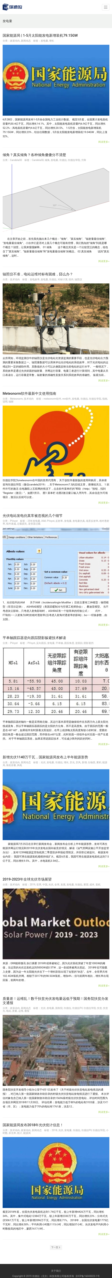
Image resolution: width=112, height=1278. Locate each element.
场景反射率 (92, 520)
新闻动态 (26, 40)
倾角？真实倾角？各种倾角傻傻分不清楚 (34, 155)
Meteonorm (16, 398)
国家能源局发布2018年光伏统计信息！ (33, 1125)
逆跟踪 (79, 643)
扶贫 (99, 1008)
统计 (19, 1133)
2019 (32, 884)
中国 (44, 884)
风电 (19, 765)
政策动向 (15, 40)
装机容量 (11, 765)
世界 (38, 884)
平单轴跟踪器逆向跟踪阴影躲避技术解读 (34, 638)
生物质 (91, 762)
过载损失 (22, 523)
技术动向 (15, 279)
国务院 (59, 1008)
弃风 (78, 762)
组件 (71, 279)
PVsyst (14, 520)
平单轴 (59, 643)
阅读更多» (103, 141)
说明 (5, 401)
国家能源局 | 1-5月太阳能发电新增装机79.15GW (40, 35)
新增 (84, 762)
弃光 (72, 762)
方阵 (83, 160)
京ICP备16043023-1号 (87, 1276)
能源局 (27, 1133)
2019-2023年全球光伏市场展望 (27, 879)
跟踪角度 (69, 643)
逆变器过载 (34, 523)
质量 (14, 1010)
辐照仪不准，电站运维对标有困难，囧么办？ (38, 274)
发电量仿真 (79, 520)
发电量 (44, 40)
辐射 (11, 401)
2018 (54, 1130)
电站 (8, 1010)
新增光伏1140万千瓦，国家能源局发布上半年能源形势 (45, 757)
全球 (56, 884)
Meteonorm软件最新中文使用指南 (29, 393)
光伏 (43, 762)
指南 (104, 398)
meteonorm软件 (52, 398)
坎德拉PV (77, 1008)
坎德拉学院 (74, 160)
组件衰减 (11, 523)
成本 (91, 884)
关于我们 (56, 1270)
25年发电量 (33, 520)
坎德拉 (63, 160)
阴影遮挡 (89, 643)
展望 (85, 884)
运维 (20, 1010)
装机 (98, 884)
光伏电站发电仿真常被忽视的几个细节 (33, 516)
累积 (98, 762)
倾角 (47, 160)
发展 (63, 884)
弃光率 (12, 1133)
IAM (43, 520)
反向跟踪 (41, 643)
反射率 (59, 520)
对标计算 (63, 279)
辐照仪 (78, 279)
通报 (26, 1010)
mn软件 (66, 398)
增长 (51, 40)
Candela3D (16, 160)
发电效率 (35, 279)
